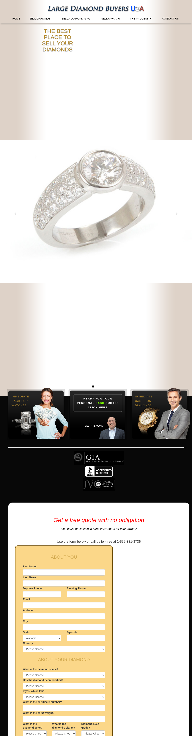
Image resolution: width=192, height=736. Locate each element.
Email (26, 599)
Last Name (29, 577)
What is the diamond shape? (40, 669)
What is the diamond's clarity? (63, 725)
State (26, 632)
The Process (141, 18)
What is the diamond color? (33, 725)
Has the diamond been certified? (43, 680)
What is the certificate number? (42, 702)
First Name (29, 566)
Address (28, 610)
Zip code (72, 632)
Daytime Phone (32, 588)
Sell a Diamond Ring (76, 18)
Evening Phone (76, 588)
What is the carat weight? (38, 712)
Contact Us (170, 18)
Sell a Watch (110, 18)
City (25, 621)
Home (16, 18)
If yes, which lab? (34, 691)
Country (28, 643)
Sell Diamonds (40, 18)
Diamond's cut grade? (90, 725)
